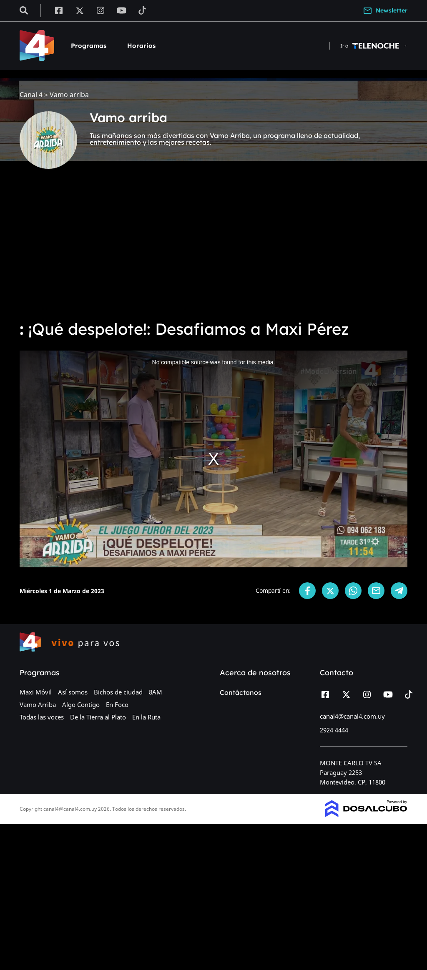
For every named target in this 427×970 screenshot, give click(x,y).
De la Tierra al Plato (98, 717)
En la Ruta (146, 717)
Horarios (141, 46)
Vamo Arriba (38, 704)
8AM (155, 692)
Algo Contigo (81, 704)
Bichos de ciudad (118, 692)
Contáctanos (240, 692)
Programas (88, 46)
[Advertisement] (213, 250)
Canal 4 (31, 95)
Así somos (73, 692)
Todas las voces (42, 717)
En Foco (117, 704)
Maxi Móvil (36, 692)
